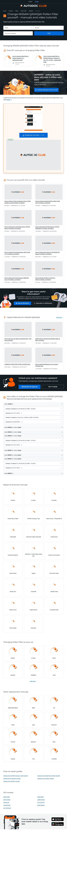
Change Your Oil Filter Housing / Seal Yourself (15, 776)
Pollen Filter (23, 11)
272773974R (40, 803)
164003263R (6, 806)
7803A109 (6, 803)
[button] (33, 155)
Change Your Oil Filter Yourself (11, 782)
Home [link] (4, 11)
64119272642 (7, 809)
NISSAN (31, 11)
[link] (18, 60)
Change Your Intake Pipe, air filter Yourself (48, 776)
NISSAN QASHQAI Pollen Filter (47, 89)
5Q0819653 (40, 798)
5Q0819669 (6, 798)
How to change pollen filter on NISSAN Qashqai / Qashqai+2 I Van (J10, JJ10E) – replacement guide (52, 59)
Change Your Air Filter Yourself (45, 779)
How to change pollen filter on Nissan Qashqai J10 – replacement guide (20, 58)
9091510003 (6, 800)
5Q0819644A (40, 806)
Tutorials (11, 11)
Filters (16, 11)
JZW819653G (41, 800)
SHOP (30, 1)
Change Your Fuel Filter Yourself (12, 779)
